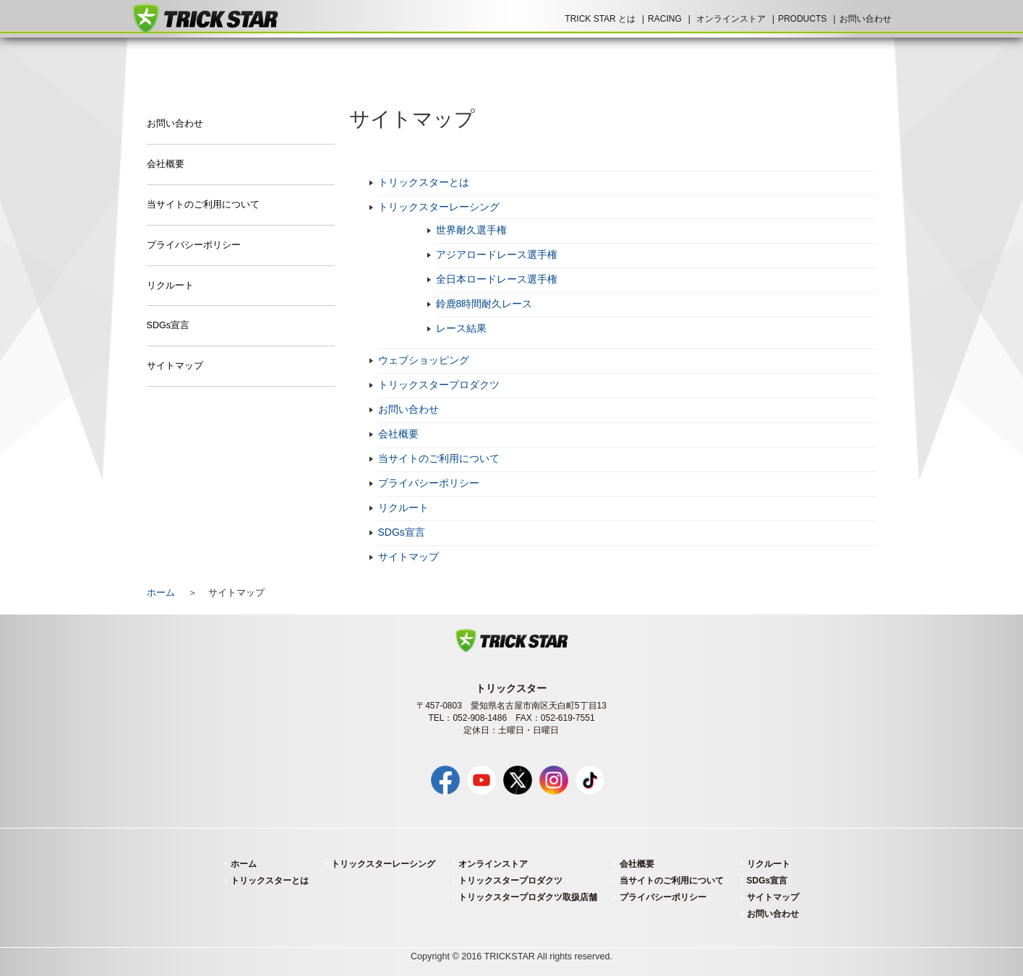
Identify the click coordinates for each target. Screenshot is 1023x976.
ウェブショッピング (423, 360)
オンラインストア (731, 19)
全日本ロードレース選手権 (496, 279)
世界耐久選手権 (471, 230)
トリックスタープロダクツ (439, 384)
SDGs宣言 (401, 532)
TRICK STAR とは (600, 19)
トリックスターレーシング (439, 207)
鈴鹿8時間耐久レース (484, 303)
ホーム (161, 593)
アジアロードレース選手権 (496, 254)
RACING (665, 19)
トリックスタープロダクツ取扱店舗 (527, 897)
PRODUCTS (802, 19)
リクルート (403, 507)
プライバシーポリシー (428, 483)
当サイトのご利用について (439, 458)
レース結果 (461, 328)
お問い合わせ (865, 19)
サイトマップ (408, 556)
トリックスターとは (423, 182)
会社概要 (398, 434)
